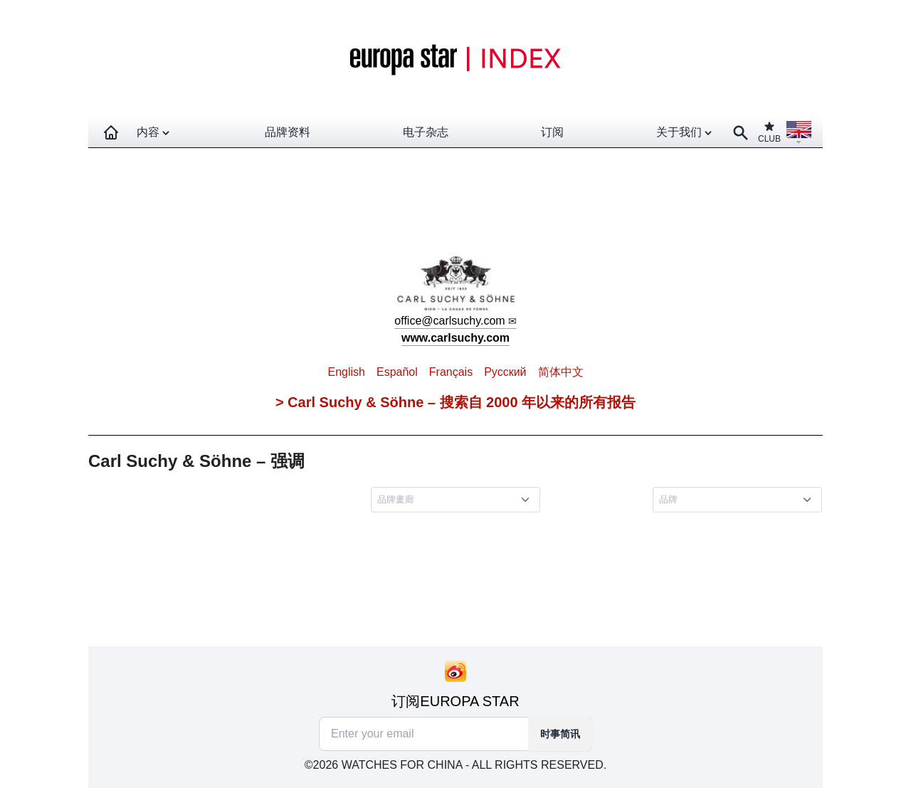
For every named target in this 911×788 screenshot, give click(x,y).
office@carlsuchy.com (449, 321)
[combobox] (458, 500)
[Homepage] (111, 132)
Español (397, 372)
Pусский (505, 372)
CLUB (769, 132)
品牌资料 (287, 132)
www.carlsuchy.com (455, 338)
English (345, 372)
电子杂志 (425, 132)
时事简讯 (560, 734)
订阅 (552, 132)
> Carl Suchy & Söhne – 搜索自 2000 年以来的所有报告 (455, 402)
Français (451, 372)
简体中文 (561, 372)
